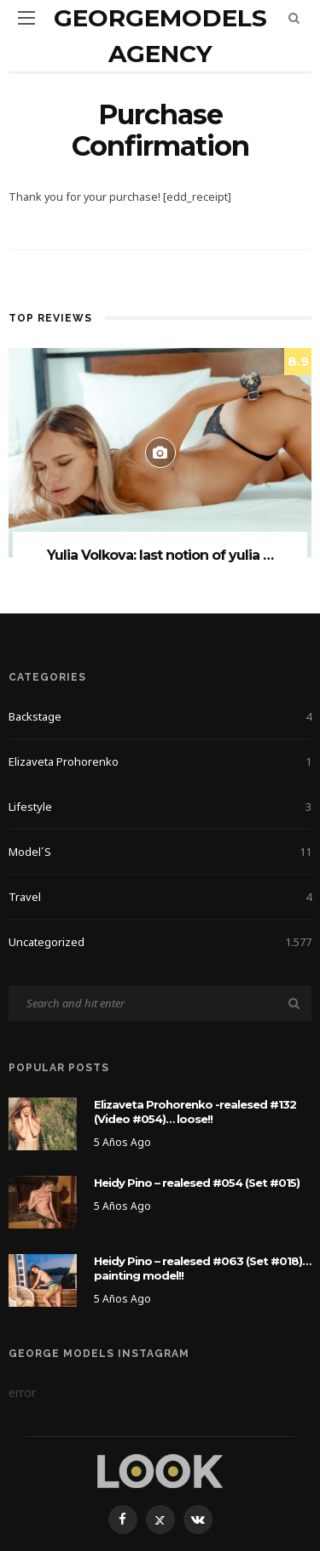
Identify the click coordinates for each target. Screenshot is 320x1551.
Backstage (160, 716)
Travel (160, 896)
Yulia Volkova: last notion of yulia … (160, 555)
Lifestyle (160, 806)
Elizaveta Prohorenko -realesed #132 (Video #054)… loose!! (195, 1112)
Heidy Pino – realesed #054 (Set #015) (197, 1182)
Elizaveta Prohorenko (160, 761)
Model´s (160, 851)
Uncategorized (160, 941)
